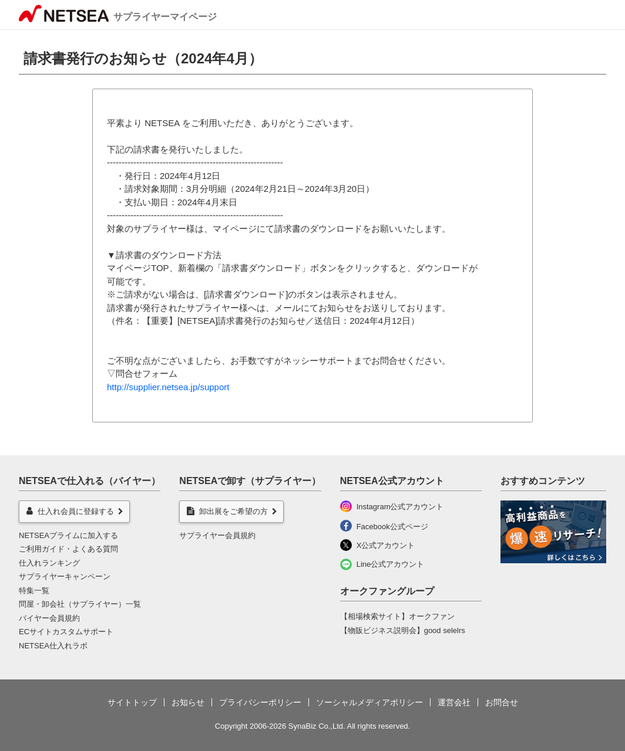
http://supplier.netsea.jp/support (168, 387)
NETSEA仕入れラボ (53, 645)
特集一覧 (34, 590)
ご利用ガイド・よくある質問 (68, 548)
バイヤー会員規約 (49, 618)
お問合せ (501, 702)
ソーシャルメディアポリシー (369, 702)
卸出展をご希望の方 (227, 511)
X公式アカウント (386, 545)
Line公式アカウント (391, 564)
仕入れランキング (49, 563)
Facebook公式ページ (392, 526)
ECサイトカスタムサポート (66, 631)
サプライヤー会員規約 (217, 535)
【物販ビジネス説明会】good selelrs (402, 630)
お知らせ (188, 702)
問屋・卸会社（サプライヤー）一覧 (80, 604)
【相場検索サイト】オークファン (397, 616)
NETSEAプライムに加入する (68, 535)
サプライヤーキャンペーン (64, 576)
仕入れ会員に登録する (70, 511)
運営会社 (454, 702)
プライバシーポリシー (260, 702)
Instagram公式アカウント (400, 506)
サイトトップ (132, 702)
